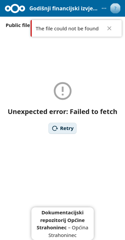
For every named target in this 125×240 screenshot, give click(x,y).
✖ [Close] (109, 28)
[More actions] (104, 8)
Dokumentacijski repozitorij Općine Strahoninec (61, 220)
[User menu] (115, 8)
